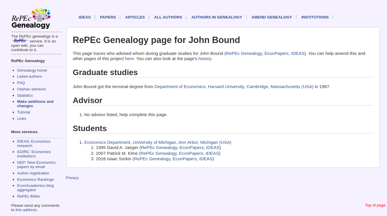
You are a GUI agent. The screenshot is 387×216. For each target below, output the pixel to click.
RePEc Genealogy (244, 53)
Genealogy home (32, 70)
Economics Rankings (35, 179)
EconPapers (276, 53)
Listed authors (29, 76)
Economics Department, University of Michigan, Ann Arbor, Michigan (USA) (157, 142)
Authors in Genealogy (216, 17)
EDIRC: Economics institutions (34, 154)
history (204, 58)
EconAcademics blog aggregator (35, 187)
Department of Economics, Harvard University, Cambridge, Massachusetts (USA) (233, 86)
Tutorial (23, 112)
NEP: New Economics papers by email (36, 164)
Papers (108, 17)
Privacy (72, 178)
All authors (168, 17)
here (129, 58)
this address (26, 210)
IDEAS (85, 17)
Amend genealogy (271, 17)
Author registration (33, 173)
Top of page (375, 205)
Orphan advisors (31, 89)
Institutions (314, 17)
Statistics (25, 95)
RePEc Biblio (28, 196)
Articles (135, 17)
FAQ (21, 83)
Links (21, 118)
